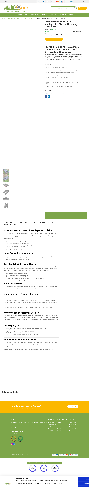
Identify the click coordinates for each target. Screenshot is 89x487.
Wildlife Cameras (22, 14)
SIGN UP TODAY (73, 403)
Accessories (63, 14)
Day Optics (54, 14)
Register (85, 1)
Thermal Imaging (34, 14)
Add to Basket (53, 39)
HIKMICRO (50, 90)
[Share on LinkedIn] (49, 96)
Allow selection (78, 474)
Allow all (79, 470)
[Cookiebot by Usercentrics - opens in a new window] (8, 485)
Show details (65, 484)
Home (3, 18)
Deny (79, 478)
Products (8, 18)
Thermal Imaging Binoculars (26, 18)
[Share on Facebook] (46, 96)
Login (79, 1)
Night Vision (45, 14)
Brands (71, 14)
